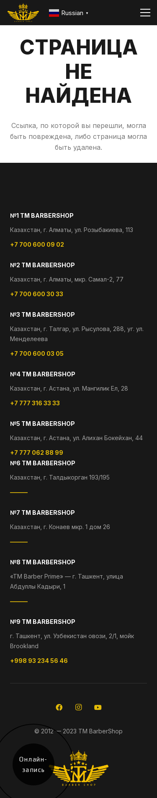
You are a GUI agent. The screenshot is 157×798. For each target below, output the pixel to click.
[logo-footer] (23, 12)
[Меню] (145, 12)
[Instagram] (78, 707)
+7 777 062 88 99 (36, 452)
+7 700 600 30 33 (36, 293)
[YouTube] (98, 707)
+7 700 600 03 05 (37, 353)
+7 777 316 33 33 (35, 403)
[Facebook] (59, 707)
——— (19, 491)
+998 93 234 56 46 (39, 660)
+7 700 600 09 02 (37, 244)
